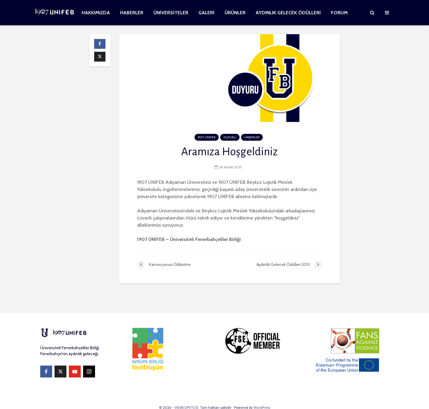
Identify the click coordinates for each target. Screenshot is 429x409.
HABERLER (131, 12)
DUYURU (229, 137)
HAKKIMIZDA (96, 12)
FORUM (339, 12)
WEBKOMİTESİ (186, 395)
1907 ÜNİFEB (206, 137)
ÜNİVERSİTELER (170, 12)
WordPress (262, 395)
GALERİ (206, 12)
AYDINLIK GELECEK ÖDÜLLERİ (288, 12)
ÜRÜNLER (235, 12)
